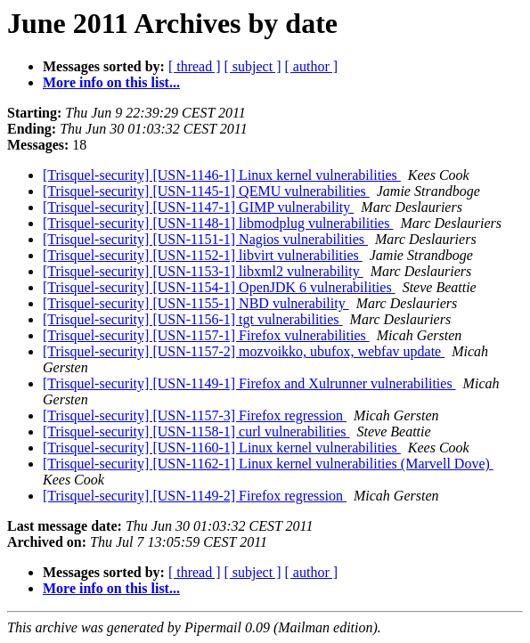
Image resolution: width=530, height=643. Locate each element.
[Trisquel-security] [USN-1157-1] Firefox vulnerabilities (206, 335)
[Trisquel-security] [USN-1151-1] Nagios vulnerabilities (205, 239)
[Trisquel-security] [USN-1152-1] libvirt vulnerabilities (203, 255)
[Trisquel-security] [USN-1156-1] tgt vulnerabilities (193, 319)
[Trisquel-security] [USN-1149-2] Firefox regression (195, 495)
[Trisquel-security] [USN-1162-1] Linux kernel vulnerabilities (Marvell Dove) (268, 463)
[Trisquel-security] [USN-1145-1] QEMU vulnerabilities (206, 191)
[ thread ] (194, 66)
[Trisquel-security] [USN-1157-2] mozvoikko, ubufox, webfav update (243, 351)
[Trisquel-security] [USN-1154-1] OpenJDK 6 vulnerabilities (219, 287)
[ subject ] (252, 66)
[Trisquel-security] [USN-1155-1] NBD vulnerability (196, 303)
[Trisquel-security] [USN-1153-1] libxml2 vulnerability (203, 271)
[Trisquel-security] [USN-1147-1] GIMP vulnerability (198, 207)
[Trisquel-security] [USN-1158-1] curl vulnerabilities (196, 431)
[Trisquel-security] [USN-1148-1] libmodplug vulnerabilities (218, 223)
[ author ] (311, 66)
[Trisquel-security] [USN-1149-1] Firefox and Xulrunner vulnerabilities (249, 383)
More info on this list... (111, 82)
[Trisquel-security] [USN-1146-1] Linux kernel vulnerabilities (222, 175)
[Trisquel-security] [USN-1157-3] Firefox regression (195, 415)
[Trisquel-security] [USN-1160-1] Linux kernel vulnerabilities (222, 447)
